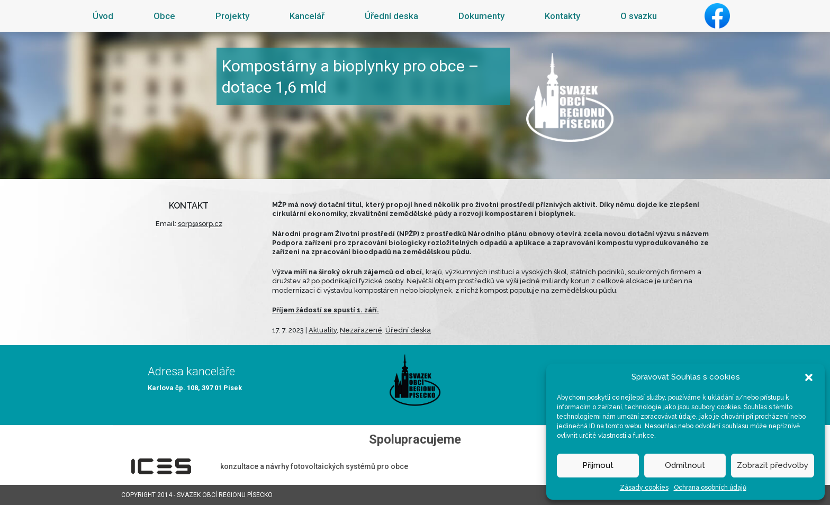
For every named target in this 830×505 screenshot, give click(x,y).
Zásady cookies (644, 487)
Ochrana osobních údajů (710, 487)
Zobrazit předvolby (772, 465)
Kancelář (307, 16)
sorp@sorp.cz (200, 224)
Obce (164, 16)
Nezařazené (361, 330)
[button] (809, 377)
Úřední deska (391, 16)
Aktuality (323, 330)
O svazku (638, 16)
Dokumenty (481, 16)
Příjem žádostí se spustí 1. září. (325, 310)
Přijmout (598, 465)
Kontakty (562, 16)
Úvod (103, 16)
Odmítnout (685, 465)
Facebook (717, 16)
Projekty (232, 16)
